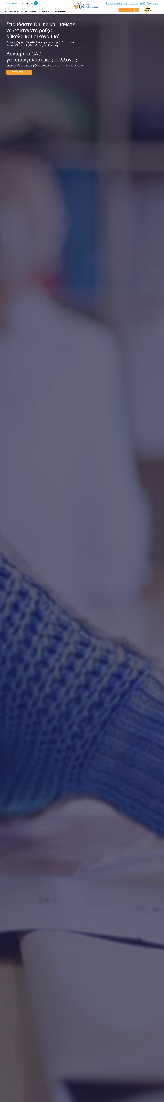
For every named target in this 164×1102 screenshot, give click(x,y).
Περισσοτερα (19, 72)
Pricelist (109, 3)
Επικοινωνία (152, 3)
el (36, 3)
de (32, 3)
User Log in (133, 3)
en (23, 3)
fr (27, 3)
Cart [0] (142, 3)
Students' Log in (120, 3)
